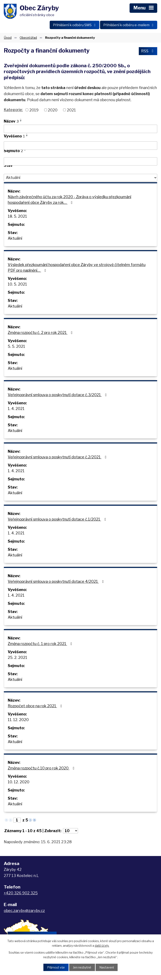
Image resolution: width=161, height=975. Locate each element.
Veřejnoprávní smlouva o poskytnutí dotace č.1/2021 (58, 519)
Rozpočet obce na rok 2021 (36, 706)
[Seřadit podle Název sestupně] (21, 121)
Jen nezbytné (82, 967)
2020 (52, 110)
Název (11, 121)
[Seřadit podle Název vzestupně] (21, 119)
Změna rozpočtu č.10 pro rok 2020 (42, 768)
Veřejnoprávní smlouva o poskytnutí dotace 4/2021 (56, 581)
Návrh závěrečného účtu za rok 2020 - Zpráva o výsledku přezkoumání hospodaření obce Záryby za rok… (69, 200)
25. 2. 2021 (17, 657)
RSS (148, 51)
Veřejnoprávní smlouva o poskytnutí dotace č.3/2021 (58, 395)
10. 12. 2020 (18, 782)
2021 (71, 110)
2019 (34, 110)
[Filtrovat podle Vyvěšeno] (80, 145)
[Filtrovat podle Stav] (80, 177)
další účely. (102, 945)
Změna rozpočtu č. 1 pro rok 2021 (41, 643)
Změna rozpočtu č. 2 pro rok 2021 (41, 332)
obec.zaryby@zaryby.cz (24, 910)
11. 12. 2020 (18, 720)
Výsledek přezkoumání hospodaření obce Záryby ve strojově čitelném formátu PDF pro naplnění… (76, 267)
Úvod (8, 38)
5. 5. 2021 (16, 346)
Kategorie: (13, 109)
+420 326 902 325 (21, 893)
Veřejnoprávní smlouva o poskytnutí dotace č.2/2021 (58, 457)
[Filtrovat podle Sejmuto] (80, 161)
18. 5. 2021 (17, 216)
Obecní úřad (28, 38)
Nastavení (106, 967)
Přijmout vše (56, 967)
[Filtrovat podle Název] (80, 129)
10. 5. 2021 (17, 284)
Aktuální (15, 238)
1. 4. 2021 (16, 408)
